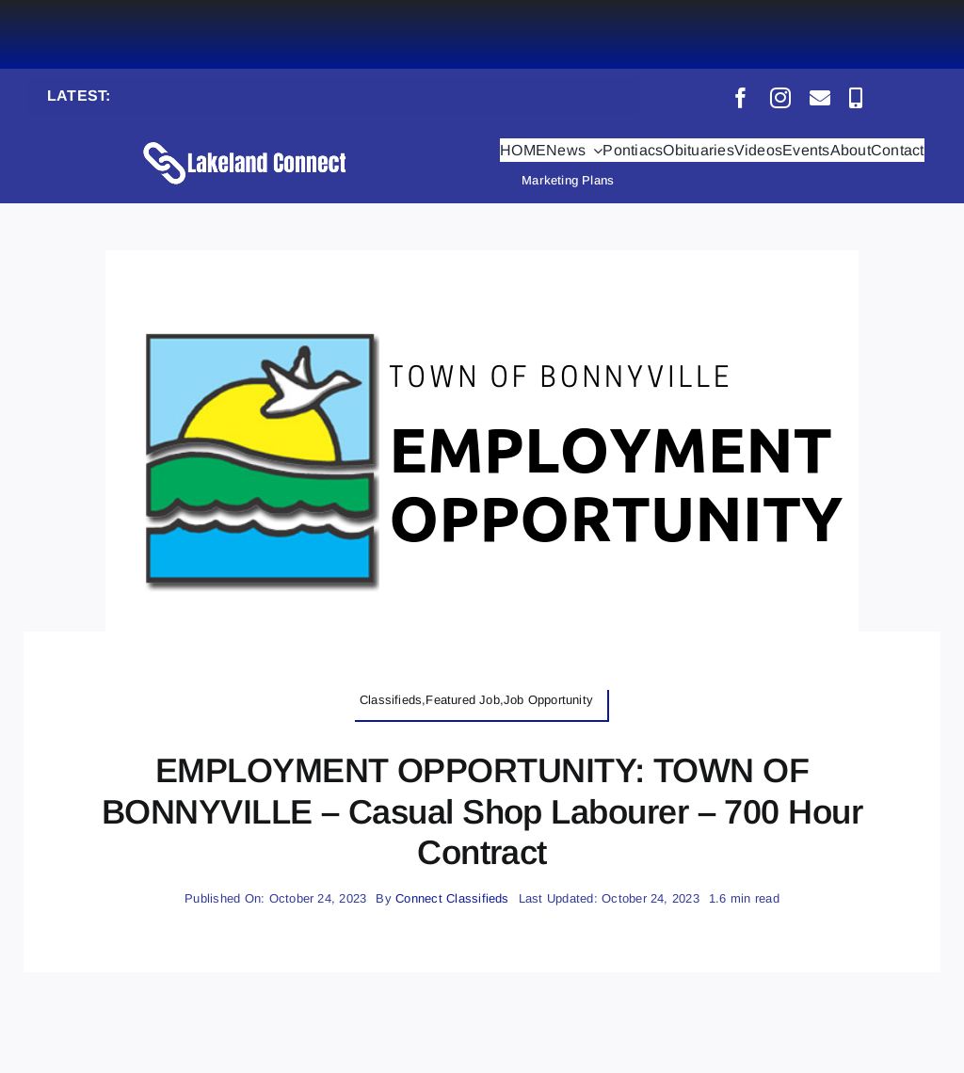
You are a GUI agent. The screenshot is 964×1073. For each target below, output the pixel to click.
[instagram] (780, 98)
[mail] (820, 98)
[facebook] (741, 98)
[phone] (855, 98)
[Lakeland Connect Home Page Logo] (245, 141)
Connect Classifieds (452, 898)
